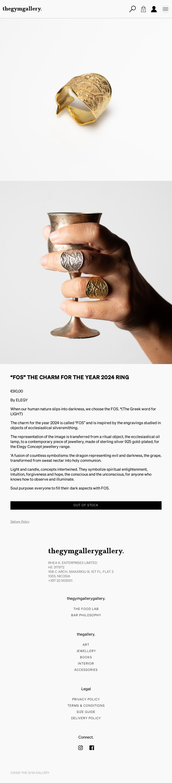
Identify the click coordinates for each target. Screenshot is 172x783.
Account (154, 9)
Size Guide (86, 712)
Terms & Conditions (86, 705)
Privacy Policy (86, 699)
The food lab (86, 609)
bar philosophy (86, 615)
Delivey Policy (19, 521)
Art (86, 645)
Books (86, 657)
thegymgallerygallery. (86, 551)
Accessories (86, 670)
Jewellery (86, 651)
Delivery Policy (86, 718)
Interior (86, 663)
